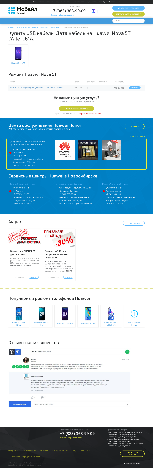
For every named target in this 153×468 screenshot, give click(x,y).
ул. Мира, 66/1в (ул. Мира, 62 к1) (75, 187)
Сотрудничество (60, 450)
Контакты (85, 450)
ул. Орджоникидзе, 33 (24, 149)
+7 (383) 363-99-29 (21, 155)
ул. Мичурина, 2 (21, 187)
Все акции (133, 223)
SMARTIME (23, 465)
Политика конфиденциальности (26, 456)
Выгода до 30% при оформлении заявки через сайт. (56, 254)
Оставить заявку (128, 14)
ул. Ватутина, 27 (114, 187)
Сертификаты (29, 450)
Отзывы (44, 450)
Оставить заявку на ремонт (76, 109)
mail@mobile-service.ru (33, 159)
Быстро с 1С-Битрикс (132, 463)
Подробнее (33, 277)
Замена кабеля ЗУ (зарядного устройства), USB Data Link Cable (36, 88)
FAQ (74, 450)
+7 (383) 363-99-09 (68, 11)
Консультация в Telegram (24, 162)
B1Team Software (34, 465)
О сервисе (13, 450)
